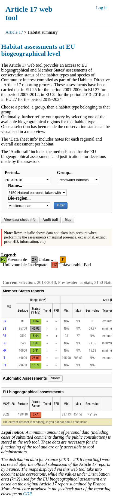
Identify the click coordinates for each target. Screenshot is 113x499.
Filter (61, 205)
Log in (102, 7)
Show (55, 378)
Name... (15, 185)
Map (68, 220)
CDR (27, 493)
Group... (64, 172)
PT (4, 365)
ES (4, 328)
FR (4, 336)
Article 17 (14, 32)
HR (4, 350)
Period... (12, 172)
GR (4, 343)
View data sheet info (19, 220)
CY (4, 321)
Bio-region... (19, 198)
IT (4, 358)
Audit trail (50, 220)
